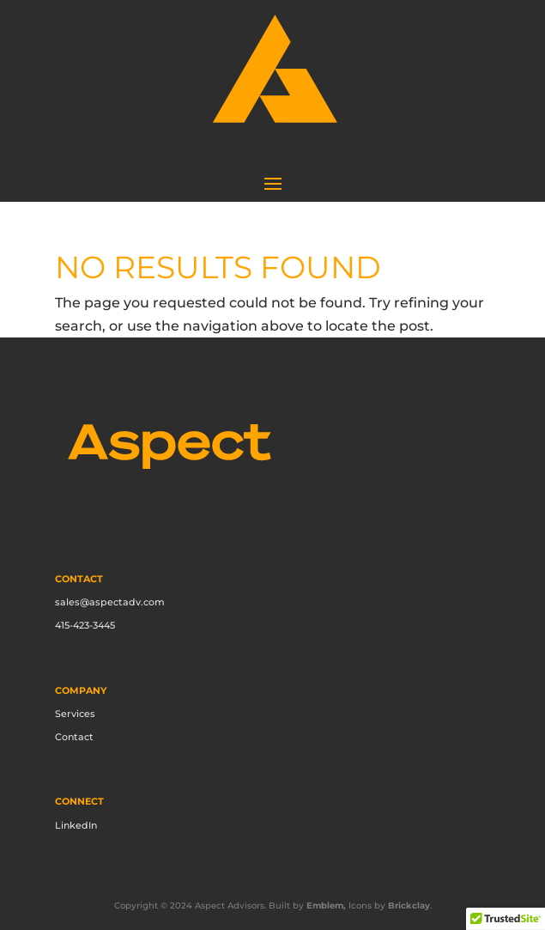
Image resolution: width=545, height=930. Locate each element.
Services (75, 714)
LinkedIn (76, 825)
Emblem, (326, 905)
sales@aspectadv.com (110, 602)
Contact (74, 737)
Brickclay (409, 905)
